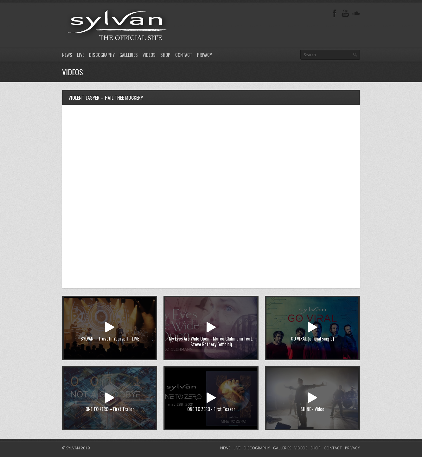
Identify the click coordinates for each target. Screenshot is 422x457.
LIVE (80, 54)
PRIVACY (204, 54)
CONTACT (183, 54)
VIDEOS (149, 54)
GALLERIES (128, 54)
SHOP (165, 54)
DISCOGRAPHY (102, 54)
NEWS (67, 54)
